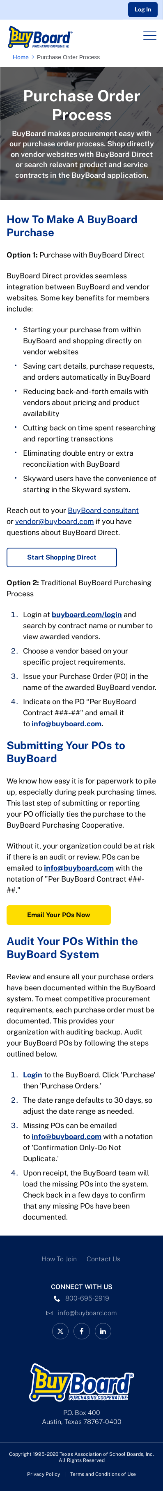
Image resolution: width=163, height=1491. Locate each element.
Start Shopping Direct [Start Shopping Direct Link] (61, 557)
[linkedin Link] (103, 1331)
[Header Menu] (149, 35)
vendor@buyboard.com (54, 521)
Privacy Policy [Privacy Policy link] (43, 1474)
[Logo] (53, 37)
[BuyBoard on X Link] (60, 1331)
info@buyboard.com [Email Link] (87, 1313)
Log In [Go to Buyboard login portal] (143, 9)
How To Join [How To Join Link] (59, 1259)
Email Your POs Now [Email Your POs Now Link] (58, 915)
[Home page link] (22, 57)
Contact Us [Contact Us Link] (103, 1259)
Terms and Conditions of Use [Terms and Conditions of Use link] (103, 1474)
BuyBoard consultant (103, 510)
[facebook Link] (81, 1331)
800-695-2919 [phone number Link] (87, 1298)
